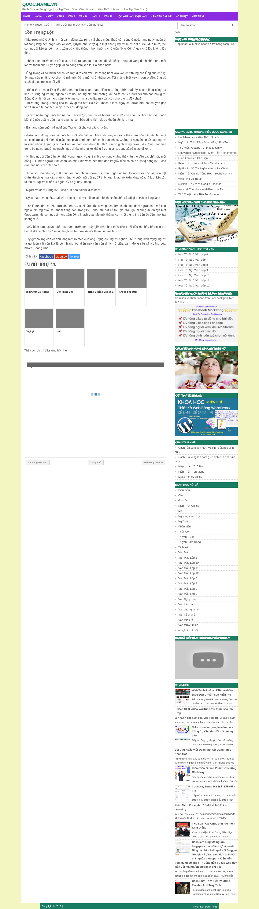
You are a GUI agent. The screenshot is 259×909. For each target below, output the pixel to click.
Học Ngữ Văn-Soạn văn (132, 16)
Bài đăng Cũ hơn (153, 462)
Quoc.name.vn (40, 4)
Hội (59, 331)
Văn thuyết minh (188, 625)
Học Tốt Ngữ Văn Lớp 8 (193, 264)
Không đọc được (128, 292)
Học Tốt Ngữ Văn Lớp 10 (194, 275)
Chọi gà (30, 331)
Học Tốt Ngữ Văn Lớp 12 (194, 285)
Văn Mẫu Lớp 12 (188, 573)
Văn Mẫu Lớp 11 (188, 568)
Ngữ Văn (183, 521)
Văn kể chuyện (187, 614)
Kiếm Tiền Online (161, 16)
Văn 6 (38, 16)
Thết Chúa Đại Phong (37, 292)
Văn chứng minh (188, 609)
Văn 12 (108, 16)
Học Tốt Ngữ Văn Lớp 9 (193, 270)
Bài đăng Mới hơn (37, 462)
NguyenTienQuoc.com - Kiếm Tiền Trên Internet (207, 152)
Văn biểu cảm (186, 604)
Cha (181, 495)
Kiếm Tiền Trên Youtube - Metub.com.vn (202, 163)
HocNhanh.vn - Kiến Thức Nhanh (198, 137)
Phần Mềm (185, 526)
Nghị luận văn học (189, 516)
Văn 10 (83, 16)
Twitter (74, 257)
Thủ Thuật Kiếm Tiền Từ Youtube (198, 194)
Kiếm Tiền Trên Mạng (191, 471)
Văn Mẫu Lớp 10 (188, 562)
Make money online (190, 476)
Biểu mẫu (184, 490)
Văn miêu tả (185, 619)
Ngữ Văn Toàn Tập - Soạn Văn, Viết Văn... (204, 142)
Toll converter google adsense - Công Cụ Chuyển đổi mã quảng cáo (212, 731)
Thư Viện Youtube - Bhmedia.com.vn (200, 147)
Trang (213, 906)
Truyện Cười (186, 536)
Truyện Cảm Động (189, 542)
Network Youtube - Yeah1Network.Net (201, 189)
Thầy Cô (183, 531)
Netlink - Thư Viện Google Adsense (199, 183)
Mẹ (180, 510)
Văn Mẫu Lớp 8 (187, 588)
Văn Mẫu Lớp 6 (187, 578)
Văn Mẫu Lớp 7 (187, 583)
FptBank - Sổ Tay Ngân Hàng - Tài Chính (203, 168)
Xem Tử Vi (198, 16)
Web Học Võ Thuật (190, 178)
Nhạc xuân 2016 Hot (190, 466)
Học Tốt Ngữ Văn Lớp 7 (193, 259)
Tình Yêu (184, 547)
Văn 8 (60, 16)
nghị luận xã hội (188, 630)
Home (26, 16)
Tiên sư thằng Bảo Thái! (101, 292)
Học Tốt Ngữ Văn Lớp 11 (194, 280)
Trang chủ (95, 462)
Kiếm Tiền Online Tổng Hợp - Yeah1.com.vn (205, 173)
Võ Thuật (182, 16)
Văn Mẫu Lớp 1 (187, 557)
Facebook (46, 257)
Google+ (61, 257)
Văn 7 (49, 16)
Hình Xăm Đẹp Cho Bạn (193, 158)
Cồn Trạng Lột (39, 32)
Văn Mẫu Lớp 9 (187, 593)
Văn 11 (96, 16)
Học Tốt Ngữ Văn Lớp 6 (193, 254)
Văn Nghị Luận (187, 599)
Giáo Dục (184, 500)
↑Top (195, 906)
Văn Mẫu (183, 552)
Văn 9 (71, 16)
